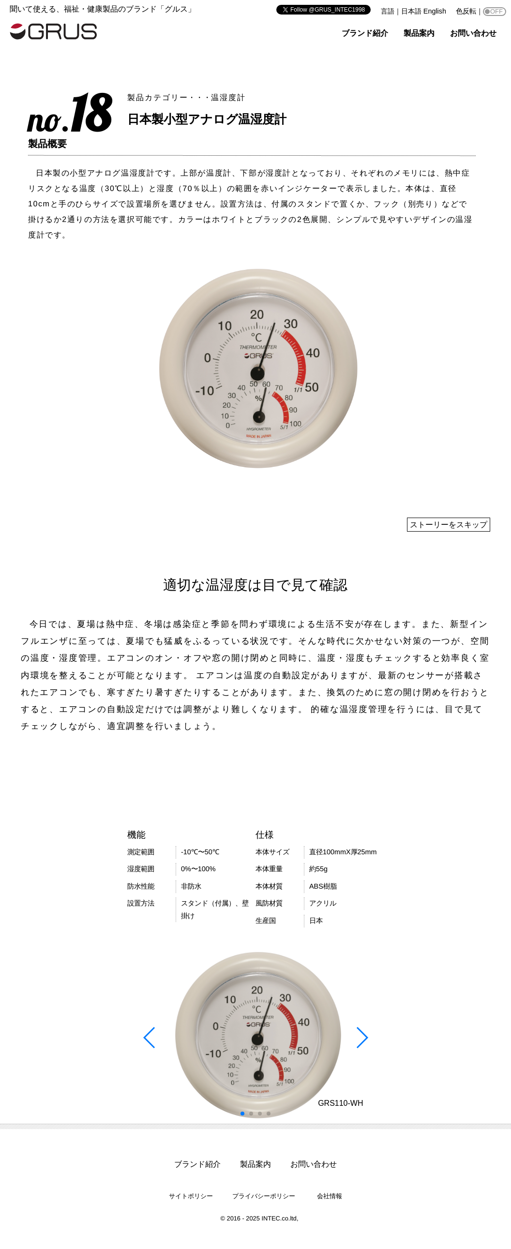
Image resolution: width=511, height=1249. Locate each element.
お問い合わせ (473, 33)
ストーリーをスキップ (448, 524)
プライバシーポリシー (263, 1196)
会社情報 (329, 1196)
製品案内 (419, 33)
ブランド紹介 (365, 33)
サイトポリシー (191, 1196)
